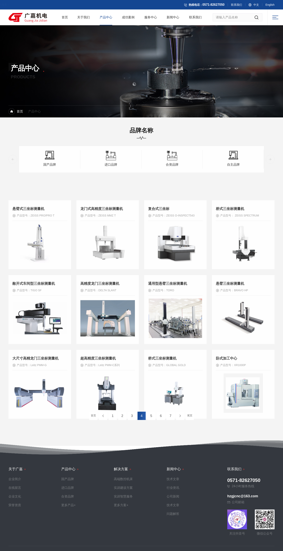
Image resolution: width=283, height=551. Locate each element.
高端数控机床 (123, 536)
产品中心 (106, 18)
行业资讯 (173, 545)
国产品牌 (49, 179)
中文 (260, 5)
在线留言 (14, 545)
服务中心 (150, 18)
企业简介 (14, 536)
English (273, 5)
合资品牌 (172, 179)
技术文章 (173, 536)
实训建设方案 (123, 545)
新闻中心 (173, 18)
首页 (65, 18)
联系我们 (240, 5)
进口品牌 (111, 179)
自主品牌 (233, 179)
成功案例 (128, 18)
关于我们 (83, 18)
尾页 (170, 415)
